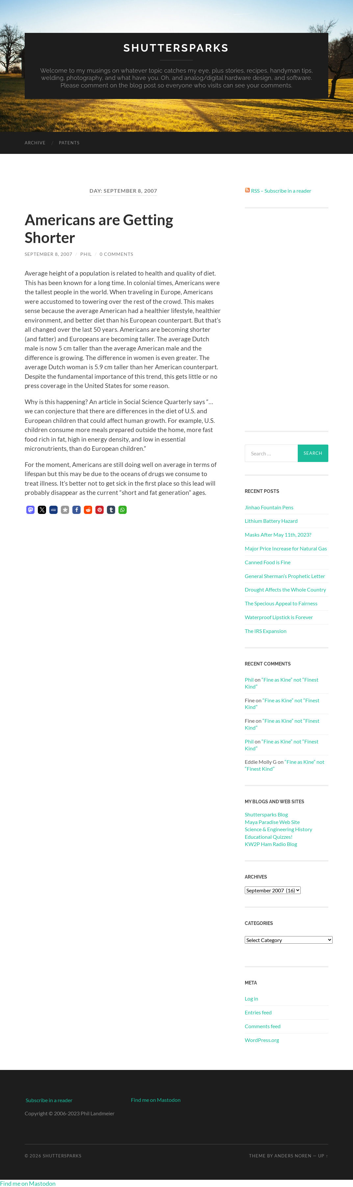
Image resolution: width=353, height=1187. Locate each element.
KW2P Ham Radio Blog (271, 844)
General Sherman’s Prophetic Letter (285, 576)
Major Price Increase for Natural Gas (286, 548)
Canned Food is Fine (267, 562)
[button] (30, 510)
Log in (251, 998)
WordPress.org (262, 1040)
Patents (69, 142)
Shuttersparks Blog (266, 814)
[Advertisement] (286, 319)
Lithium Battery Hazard (271, 521)
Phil (86, 254)
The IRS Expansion (266, 631)
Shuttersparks (176, 48)
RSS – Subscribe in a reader (281, 190)
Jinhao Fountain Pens (269, 507)
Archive (35, 142)
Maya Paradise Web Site (272, 822)
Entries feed (258, 1012)
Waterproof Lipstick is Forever (279, 617)
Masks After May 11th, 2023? (278, 534)
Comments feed (263, 1026)
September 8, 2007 (48, 254)
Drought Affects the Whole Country (285, 589)
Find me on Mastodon (156, 1100)
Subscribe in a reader (49, 1100)
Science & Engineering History (278, 829)
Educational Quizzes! (268, 837)
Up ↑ (323, 1155)
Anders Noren (293, 1155)
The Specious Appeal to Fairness (281, 603)
